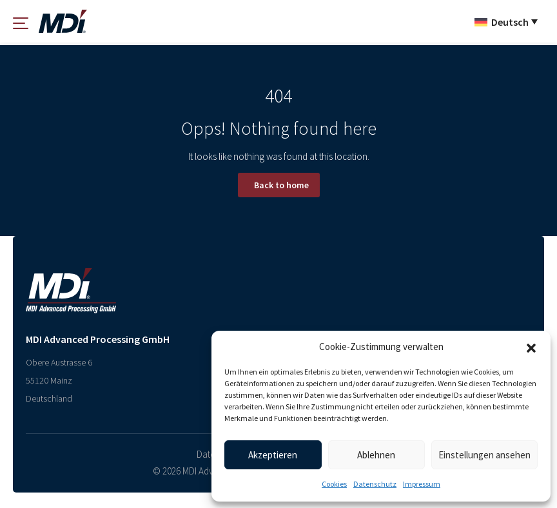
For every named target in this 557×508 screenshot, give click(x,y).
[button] (531, 346)
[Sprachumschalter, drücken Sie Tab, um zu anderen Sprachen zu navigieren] (506, 21)
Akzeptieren (272, 455)
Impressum (421, 484)
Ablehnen (376, 455)
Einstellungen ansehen (484, 455)
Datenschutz (374, 484)
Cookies (334, 484)
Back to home (281, 185)
